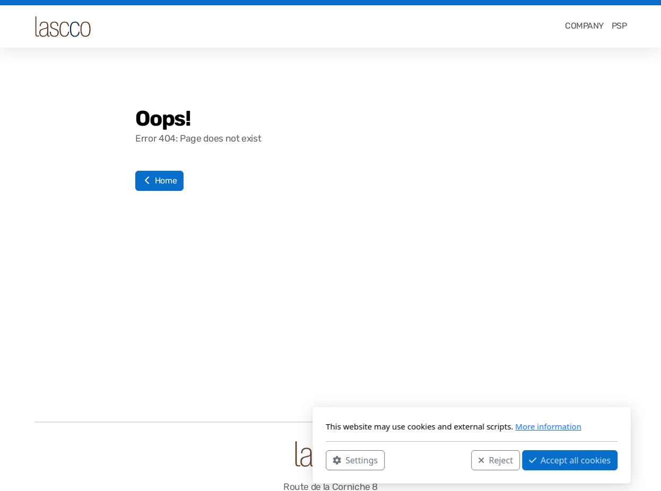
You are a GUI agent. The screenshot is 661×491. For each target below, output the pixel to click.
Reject (354, 460)
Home (159, 181)
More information (407, 426)
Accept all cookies (428, 460)
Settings (214, 460)
